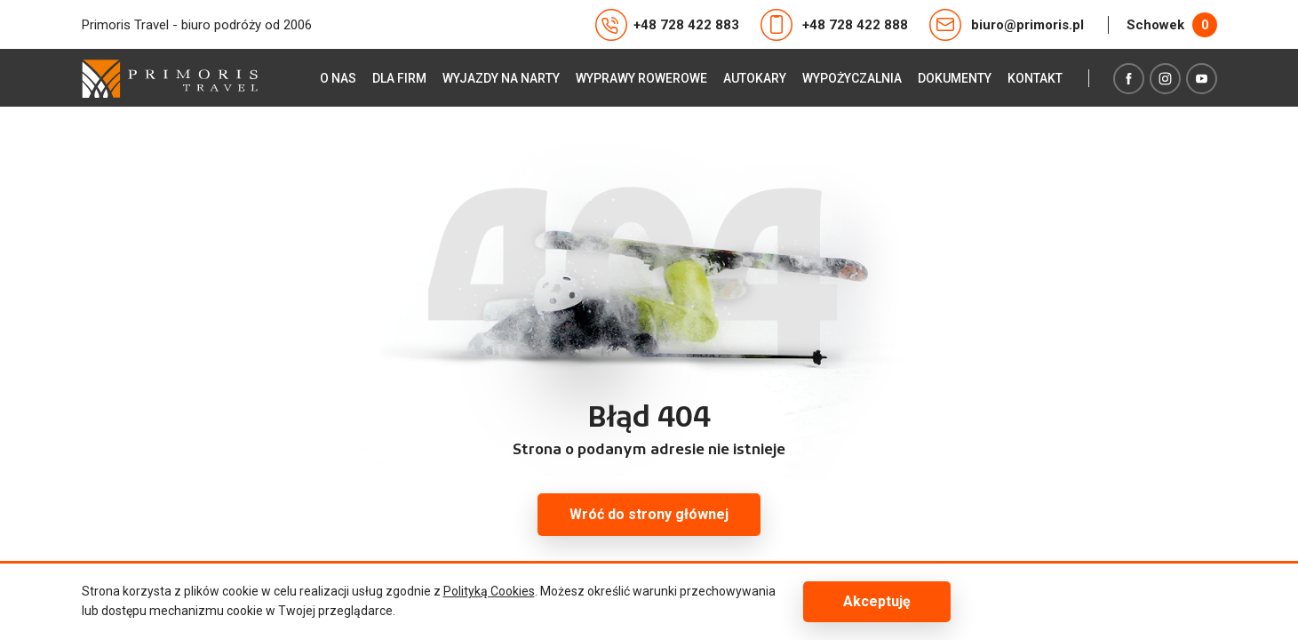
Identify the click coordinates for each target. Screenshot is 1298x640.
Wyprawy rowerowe (641, 78)
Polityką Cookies (489, 591)
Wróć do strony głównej (649, 514)
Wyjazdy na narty (501, 78)
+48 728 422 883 (667, 25)
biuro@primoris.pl (1006, 25)
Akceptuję (877, 601)
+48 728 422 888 (834, 25)
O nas (338, 78)
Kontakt (1035, 78)
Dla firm (399, 78)
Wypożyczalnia (852, 78)
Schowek (1172, 24)
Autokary (754, 78)
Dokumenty (954, 78)
